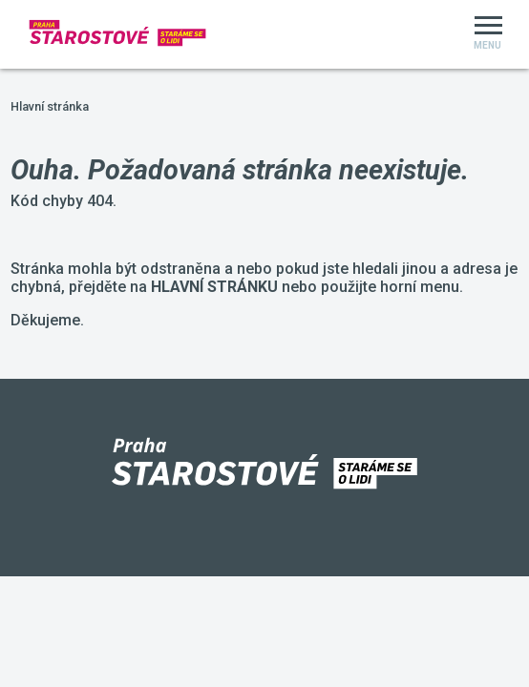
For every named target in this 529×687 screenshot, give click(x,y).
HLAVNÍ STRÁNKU (214, 287)
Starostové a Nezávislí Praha (0, 0)
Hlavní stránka (50, 106)
